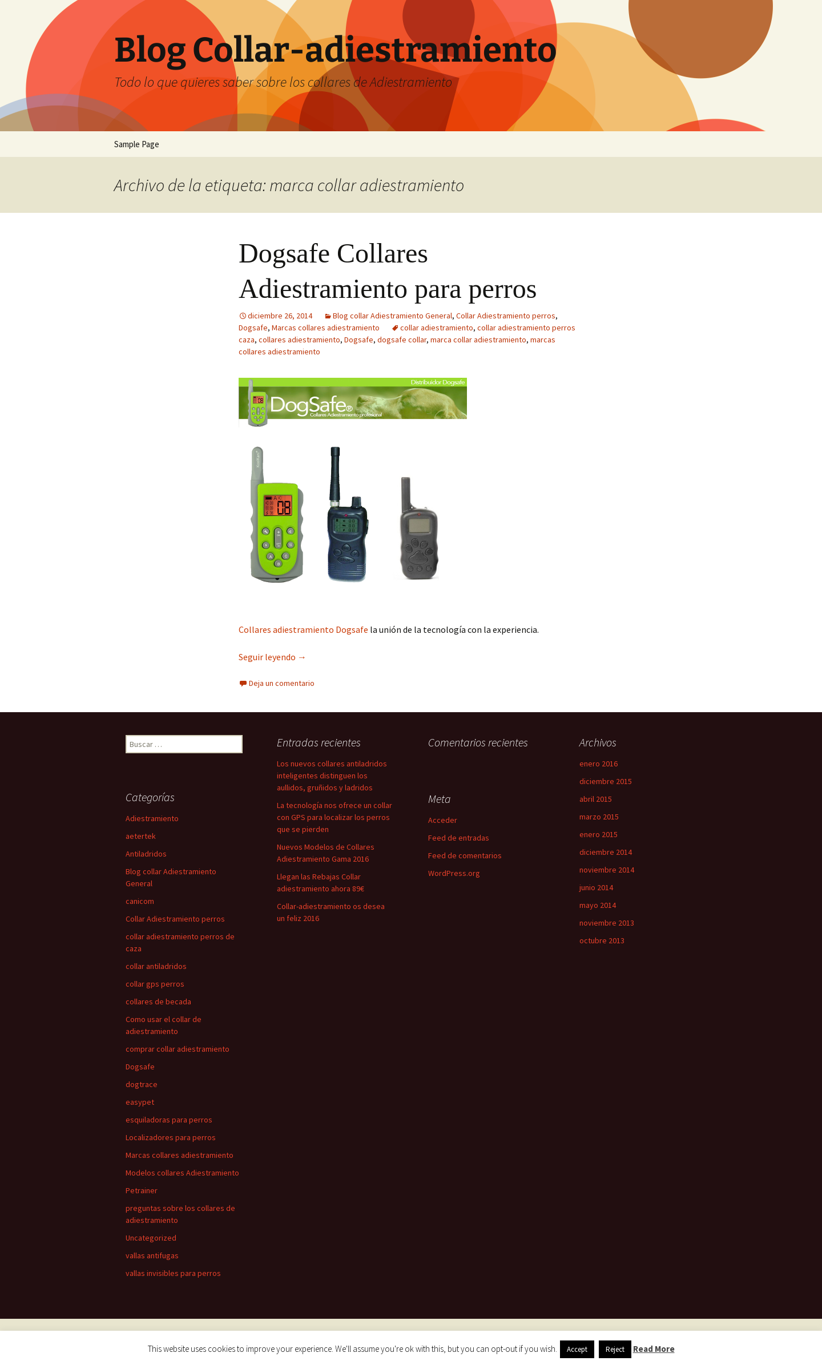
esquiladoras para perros (169, 1119)
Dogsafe (253, 327)
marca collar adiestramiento (478, 339)
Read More (654, 1348)
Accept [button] (577, 1349)
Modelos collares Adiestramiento (182, 1173)
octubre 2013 (601, 940)
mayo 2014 (597, 905)
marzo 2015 (599, 816)
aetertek (141, 836)
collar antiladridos (156, 966)
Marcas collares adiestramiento (326, 327)
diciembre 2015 (605, 781)
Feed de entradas (458, 838)
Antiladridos (146, 854)
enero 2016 (598, 763)
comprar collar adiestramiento (177, 1049)
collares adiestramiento (299, 339)
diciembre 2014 (605, 852)
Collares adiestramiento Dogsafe (303, 629)
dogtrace (142, 1084)
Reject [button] (615, 1349)
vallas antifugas (152, 1255)
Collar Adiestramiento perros (505, 315)
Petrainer (142, 1190)
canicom (140, 901)
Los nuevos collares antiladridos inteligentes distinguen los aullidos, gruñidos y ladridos (332, 775)
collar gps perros (155, 984)
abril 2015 (595, 799)
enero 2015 (598, 834)
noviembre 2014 (606, 870)
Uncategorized (151, 1238)
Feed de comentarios (465, 855)
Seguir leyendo (273, 657)
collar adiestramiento (436, 327)
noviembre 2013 (606, 923)
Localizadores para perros (171, 1137)
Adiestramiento (152, 818)
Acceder (442, 820)
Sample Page (136, 144)
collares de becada (158, 1001)
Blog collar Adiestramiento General (392, 315)
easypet (140, 1102)
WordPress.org (454, 873)
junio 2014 (596, 887)
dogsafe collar (401, 339)
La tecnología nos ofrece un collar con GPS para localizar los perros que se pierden (334, 817)
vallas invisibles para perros (173, 1273)
